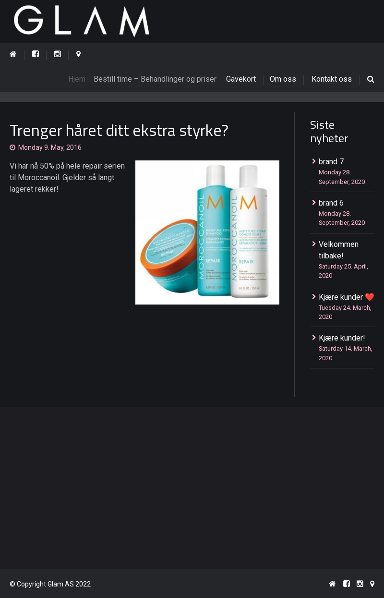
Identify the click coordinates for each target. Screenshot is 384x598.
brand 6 (331, 202)
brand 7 (331, 161)
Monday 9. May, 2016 (50, 147)
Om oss (283, 79)
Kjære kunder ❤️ (346, 297)
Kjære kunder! (342, 337)
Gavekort (244, 79)
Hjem (80, 79)
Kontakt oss (332, 79)
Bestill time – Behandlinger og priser (159, 79)
